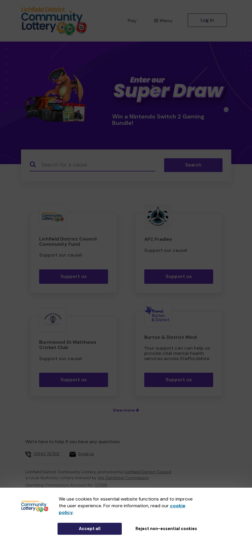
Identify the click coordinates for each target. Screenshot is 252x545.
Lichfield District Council (147, 471)
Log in (207, 20)
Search (193, 165)
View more (126, 410)
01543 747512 (47, 453)
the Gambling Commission (123, 477)
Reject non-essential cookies (166, 528)
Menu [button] (163, 21)
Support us (73, 276)
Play (132, 21)
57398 (101, 485)
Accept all (89, 528)
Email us (86, 453)
